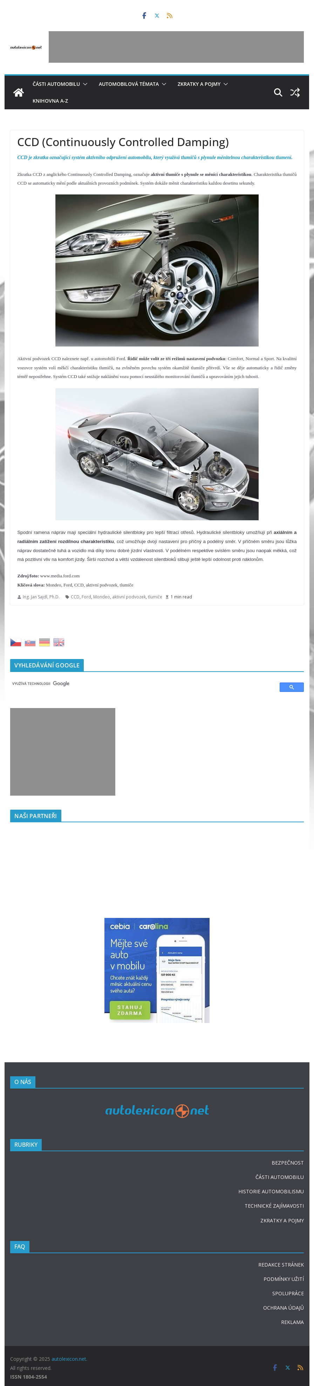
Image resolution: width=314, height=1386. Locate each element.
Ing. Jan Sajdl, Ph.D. (41, 597)
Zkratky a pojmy (199, 84)
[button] (84, 84)
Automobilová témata (129, 84)
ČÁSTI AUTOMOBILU (279, 1177)
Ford (86, 597)
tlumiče (155, 597)
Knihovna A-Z (50, 100)
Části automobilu (56, 84)
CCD (75, 597)
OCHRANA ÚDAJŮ (283, 1307)
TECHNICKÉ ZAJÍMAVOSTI (274, 1205)
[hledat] (141, 684)
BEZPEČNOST (288, 1162)
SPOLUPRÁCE (288, 1293)
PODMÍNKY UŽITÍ (284, 1279)
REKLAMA (292, 1322)
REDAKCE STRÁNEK (281, 1264)
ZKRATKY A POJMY (282, 1220)
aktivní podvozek (129, 597)
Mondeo (101, 597)
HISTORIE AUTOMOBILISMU (271, 1191)
